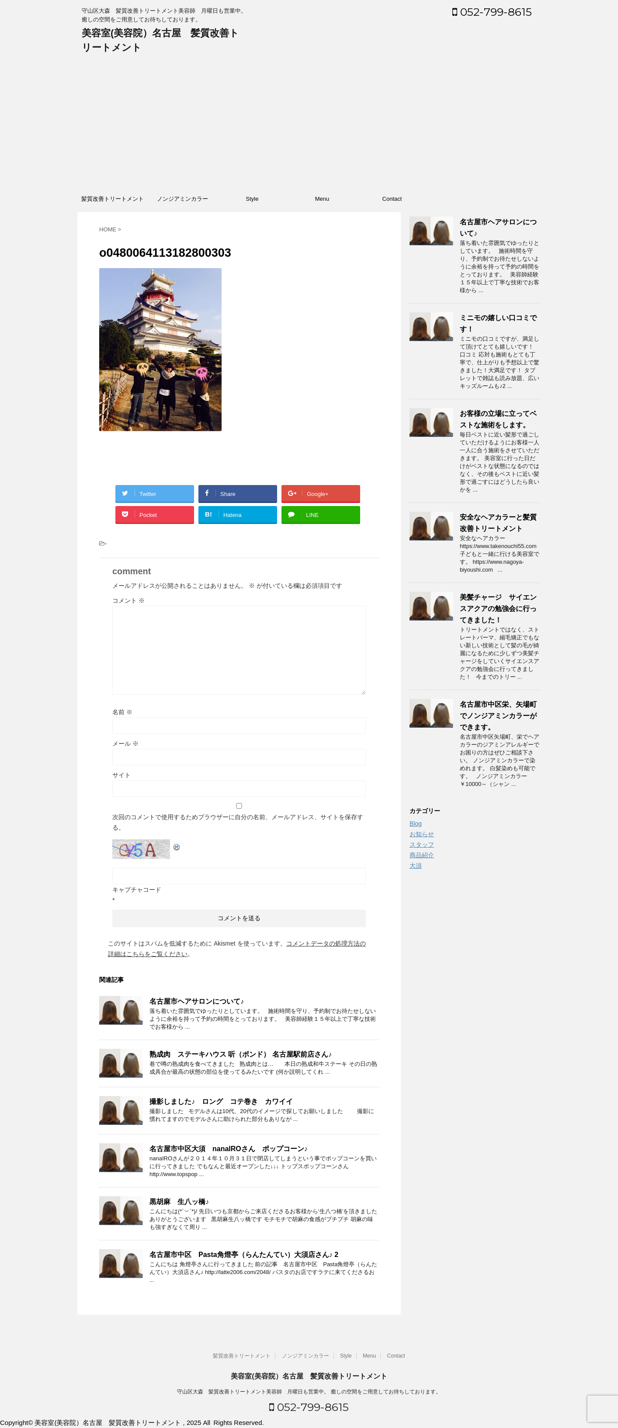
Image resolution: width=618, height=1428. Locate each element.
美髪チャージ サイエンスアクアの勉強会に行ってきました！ (498, 609)
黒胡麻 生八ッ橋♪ (179, 1201)
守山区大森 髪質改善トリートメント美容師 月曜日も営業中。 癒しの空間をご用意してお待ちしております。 (309, 1392)
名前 (122, 712)
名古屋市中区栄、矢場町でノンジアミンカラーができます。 (498, 716)
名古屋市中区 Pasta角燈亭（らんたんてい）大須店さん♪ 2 (243, 1254)
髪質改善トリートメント (112, 199)
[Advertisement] (309, 124)
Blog (416, 823)
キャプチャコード (136, 889)
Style (252, 199)
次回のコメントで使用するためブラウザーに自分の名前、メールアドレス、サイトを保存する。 (237, 822)
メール (125, 743)
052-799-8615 (492, 11)
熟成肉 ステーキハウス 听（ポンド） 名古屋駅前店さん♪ (240, 1054)
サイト (121, 775)
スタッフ (422, 844)
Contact (392, 199)
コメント (128, 600)
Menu (322, 199)
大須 (416, 865)
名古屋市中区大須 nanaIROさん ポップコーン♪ (228, 1148)
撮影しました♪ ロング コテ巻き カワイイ (221, 1101)
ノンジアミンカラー (182, 199)
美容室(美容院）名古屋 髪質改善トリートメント (309, 1376)
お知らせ (422, 834)
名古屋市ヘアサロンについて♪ (196, 1001)
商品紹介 (422, 855)
